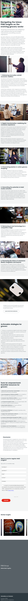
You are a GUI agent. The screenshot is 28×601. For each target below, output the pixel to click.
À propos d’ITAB (4, 598)
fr (22, 1)
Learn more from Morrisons (11, 311)
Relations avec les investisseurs (7, 599)
